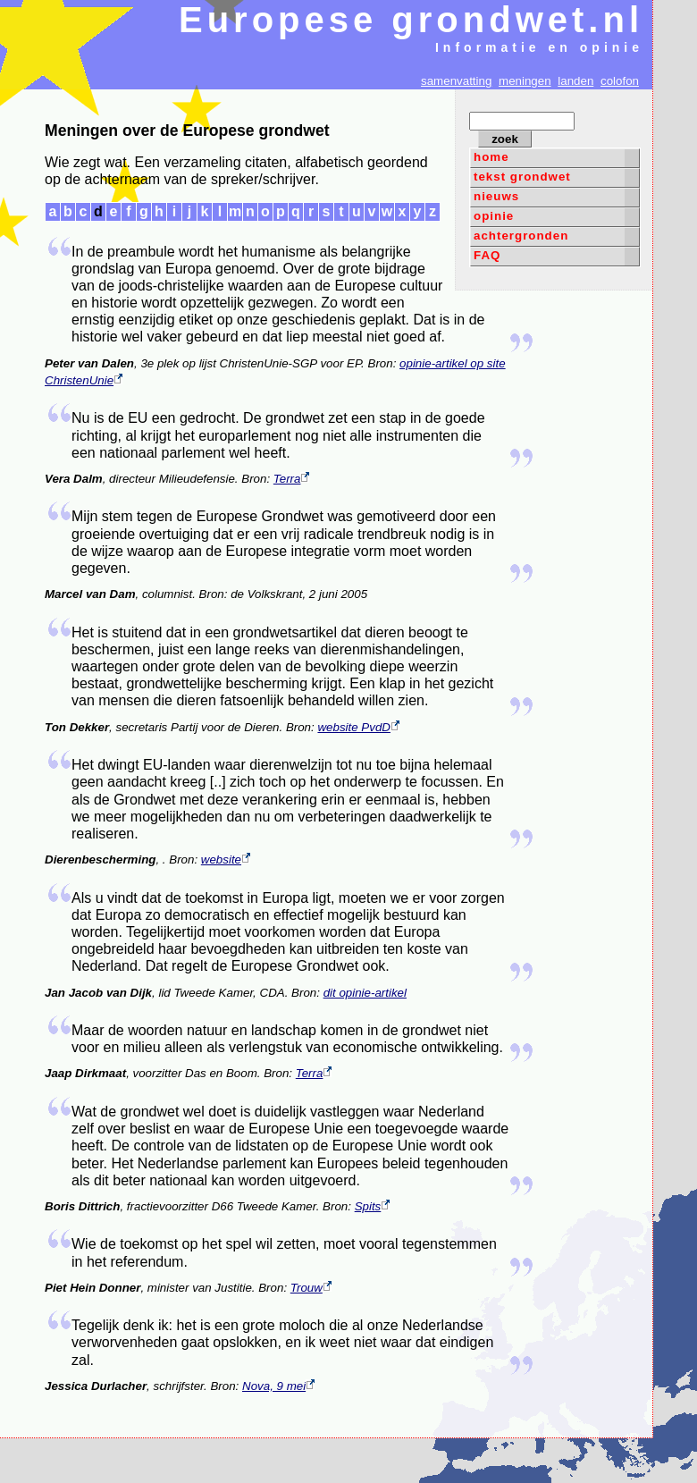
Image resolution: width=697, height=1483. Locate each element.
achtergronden (521, 235)
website (225, 859)
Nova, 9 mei (278, 1386)
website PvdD (358, 727)
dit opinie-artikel (365, 992)
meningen (525, 81)
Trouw (311, 1287)
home (491, 157)
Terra (291, 478)
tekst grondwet (522, 176)
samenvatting (456, 81)
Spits (372, 1206)
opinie (494, 216)
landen (575, 81)
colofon (619, 81)
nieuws (496, 196)
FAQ (487, 255)
